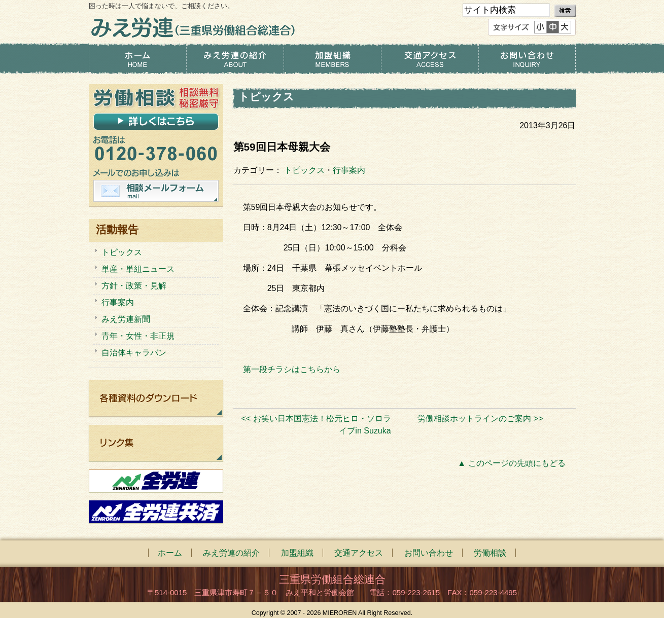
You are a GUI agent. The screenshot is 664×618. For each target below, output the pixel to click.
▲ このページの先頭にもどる (511, 463)
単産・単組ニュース (137, 269)
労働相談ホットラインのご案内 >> (480, 418)
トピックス (304, 170)
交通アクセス (429, 59)
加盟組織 (332, 59)
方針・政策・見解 (133, 285)
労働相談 (490, 553)
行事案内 (349, 170)
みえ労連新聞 (125, 319)
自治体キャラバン (133, 352)
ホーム (137, 59)
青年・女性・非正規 (137, 336)
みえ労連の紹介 (235, 59)
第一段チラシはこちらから (291, 369)
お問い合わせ (527, 59)
